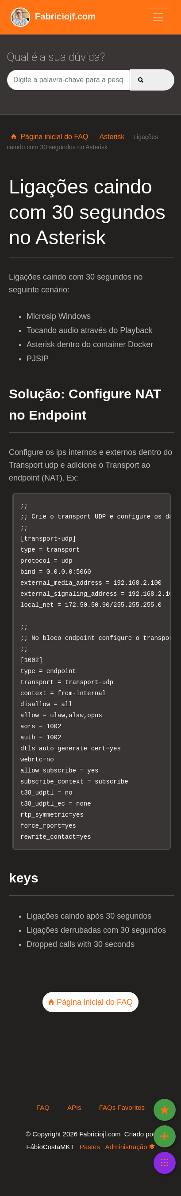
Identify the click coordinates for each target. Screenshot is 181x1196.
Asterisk (111, 136)
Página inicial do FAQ (49, 136)
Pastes (90, 1147)
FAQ (43, 1107)
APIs (74, 1107)
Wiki (63, 16)
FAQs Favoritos (122, 1107)
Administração (129, 1147)
